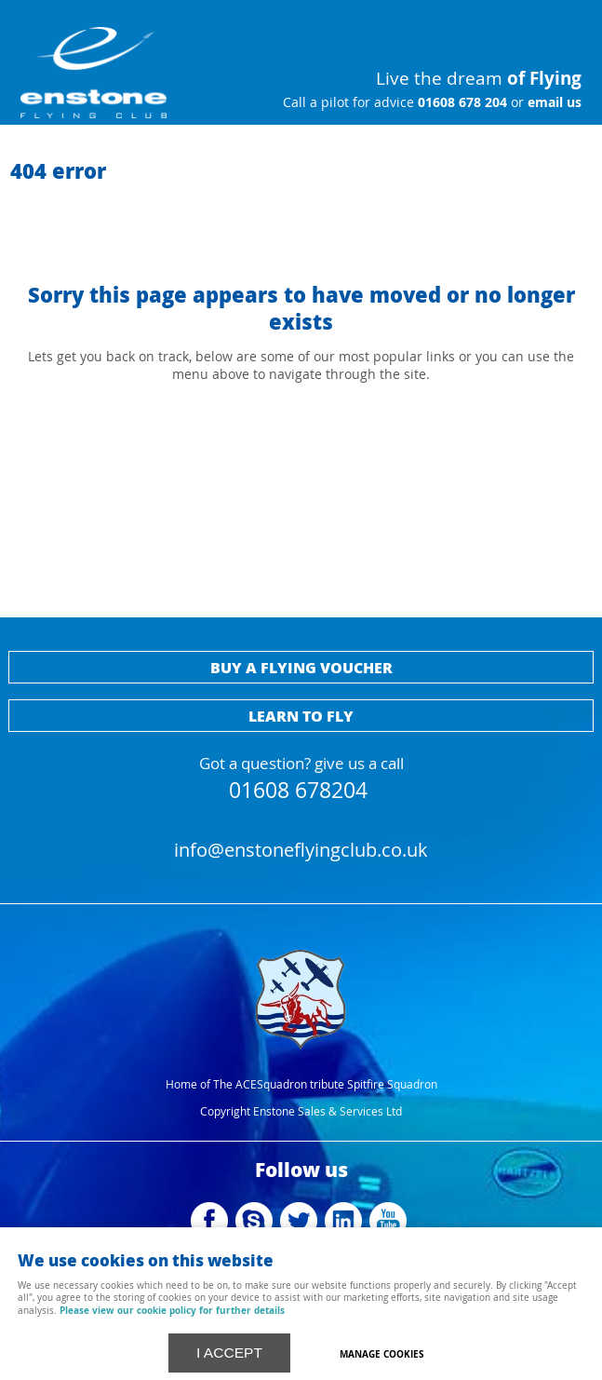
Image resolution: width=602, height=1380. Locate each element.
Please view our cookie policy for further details (172, 1310)
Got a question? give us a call (301, 775)
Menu (514, 28)
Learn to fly (301, 715)
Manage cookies (382, 1353)
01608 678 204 (460, 102)
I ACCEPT (229, 1352)
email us (553, 102)
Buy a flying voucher (301, 667)
